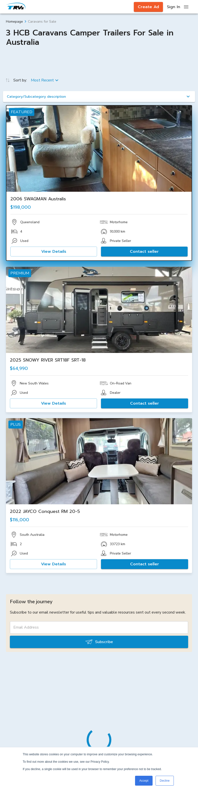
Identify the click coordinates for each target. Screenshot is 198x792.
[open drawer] (186, 7)
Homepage (14, 21)
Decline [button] (165, 780)
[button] (99, 96)
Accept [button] (143, 780)
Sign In (173, 7)
